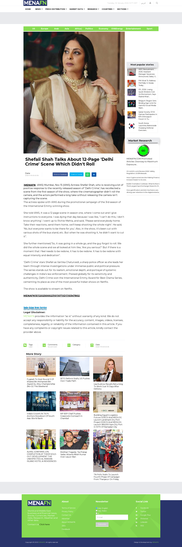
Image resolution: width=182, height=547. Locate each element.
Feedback (66, 529)
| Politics (88, 29)
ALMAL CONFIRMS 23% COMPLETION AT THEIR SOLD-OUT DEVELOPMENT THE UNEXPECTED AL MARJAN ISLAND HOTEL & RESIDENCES (42, 456)
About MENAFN (68, 522)
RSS (140, 526)
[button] (150, 3)
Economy (103, 29)
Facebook (142, 508)
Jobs (64, 526)
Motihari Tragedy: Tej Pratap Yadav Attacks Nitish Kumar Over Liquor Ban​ (73, 454)
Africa (77, 29)
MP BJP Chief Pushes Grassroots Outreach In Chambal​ (71, 416)
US (30, 29)
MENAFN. (42, 542)
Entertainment (130, 29)
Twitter (141, 511)
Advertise (66, 519)
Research (92, 9)
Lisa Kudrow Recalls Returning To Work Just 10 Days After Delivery (108, 386)
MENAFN (30, 185)
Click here (44, 524)
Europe (44, 29)
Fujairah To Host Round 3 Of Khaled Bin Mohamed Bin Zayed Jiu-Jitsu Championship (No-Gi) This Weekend (41, 382)
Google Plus (143, 515)
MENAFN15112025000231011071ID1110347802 (51, 295)
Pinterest (142, 519)
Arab (56, 29)
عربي (143, 3)
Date (27, 173)
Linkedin (141, 522)
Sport (148, 29)
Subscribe (102, 524)
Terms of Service (68, 508)
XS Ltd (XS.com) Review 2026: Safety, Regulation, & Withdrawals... (141, 172)
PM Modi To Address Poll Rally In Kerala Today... (147, 83)
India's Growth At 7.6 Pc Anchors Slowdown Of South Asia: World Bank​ (41, 416)
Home (28, 9)
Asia (67, 29)
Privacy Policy (67, 511)
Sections (121, 9)
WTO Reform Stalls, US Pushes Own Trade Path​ (75, 379)
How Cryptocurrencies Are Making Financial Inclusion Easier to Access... (143, 179)
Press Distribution (55, 9)
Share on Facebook (60, 174)
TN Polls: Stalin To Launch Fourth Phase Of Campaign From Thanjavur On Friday (107, 476)
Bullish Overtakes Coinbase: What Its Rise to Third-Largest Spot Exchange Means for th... (143, 185)
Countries (107, 9)
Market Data (76, 9)
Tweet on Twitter (76, 174)
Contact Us (66, 515)
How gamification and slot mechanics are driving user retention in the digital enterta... (143, 191)
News (38, 9)
